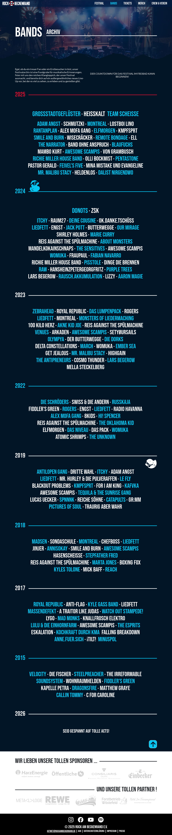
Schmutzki (73, 124)
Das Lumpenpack (105, 311)
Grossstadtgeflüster (56, 114)
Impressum (112, 831)
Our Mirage (128, 227)
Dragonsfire (84, 688)
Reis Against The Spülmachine (68, 241)
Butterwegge (101, 227)
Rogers (131, 311)
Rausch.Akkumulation (80, 276)
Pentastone (126, 158)
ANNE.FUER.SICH (69, 639)
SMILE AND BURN (86, 548)
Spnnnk (67, 500)
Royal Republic (71, 311)
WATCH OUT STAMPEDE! (122, 611)
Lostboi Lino (122, 124)
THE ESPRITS (129, 625)
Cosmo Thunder (89, 360)
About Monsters (116, 241)
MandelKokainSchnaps (50, 248)
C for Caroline (100, 695)
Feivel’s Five (71, 165)
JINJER (38, 548)
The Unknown (102, 437)
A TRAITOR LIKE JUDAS (79, 611)
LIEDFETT (131, 541)
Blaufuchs (122, 145)
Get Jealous (56, 353)
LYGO (50, 618)
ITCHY (102, 472)
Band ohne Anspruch (88, 145)
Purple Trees (119, 269)
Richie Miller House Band (57, 158)
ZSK (95, 211)
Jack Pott (75, 227)
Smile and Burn (49, 138)
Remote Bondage (112, 138)
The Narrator (51, 145)
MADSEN (39, 541)
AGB (79, 831)
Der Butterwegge (84, 339)
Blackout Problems (51, 486)
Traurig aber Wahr (103, 507)
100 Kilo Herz (41, 325)
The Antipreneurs (53, 360)
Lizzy (110, 276)
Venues (42, 332)
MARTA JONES (104, 562)
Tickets (127, 3)
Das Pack (100, 430)
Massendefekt (42, 611)
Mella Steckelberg (85, 367)
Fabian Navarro (106, 255)
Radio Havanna (128, 409)
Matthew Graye (115, 688)
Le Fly (125, 479)
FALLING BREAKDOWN (121, 632)
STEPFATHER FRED (102, 555)
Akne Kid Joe (69, 325)
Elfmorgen (104, 131)
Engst (57, 227)
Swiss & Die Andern (90, 402)
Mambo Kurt (50, 152)
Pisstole (92, 262)
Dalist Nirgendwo (115, 172)
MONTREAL (88, 541)
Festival (99, 3)
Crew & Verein (159, 3)
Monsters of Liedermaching (106, 318)
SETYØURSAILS (123, 332)
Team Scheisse (123, 114)
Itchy (42, 220)
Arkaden (60, 332)
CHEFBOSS (110, 541)
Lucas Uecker (43, 500)
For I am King (108, 486)
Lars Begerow (41, 276)
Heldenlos (85, 172)
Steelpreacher (88, 674)
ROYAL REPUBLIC (48, 604)
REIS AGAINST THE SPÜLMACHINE (60, 562)
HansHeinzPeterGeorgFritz (76, 269)
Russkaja (121, 402)
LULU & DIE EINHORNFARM (54, 625)
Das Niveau (77, 430)
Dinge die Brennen (121, 262)
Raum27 (58, 220)
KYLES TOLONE (67, 569)
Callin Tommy (69, 695)
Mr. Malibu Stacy (54, 172)
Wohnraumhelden (83, 681)
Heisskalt (95, 114)
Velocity (37, 674)
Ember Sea (126, 346)
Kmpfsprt (127, 131)
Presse (122, 831)
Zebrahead (43, 311)
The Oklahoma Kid (116, 423)
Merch (141, 3)
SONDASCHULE (63, 541)
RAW (43, 269)
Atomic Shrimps (70, 437)
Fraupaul (78, 255)
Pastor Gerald (42, 165)
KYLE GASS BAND (103, 604)
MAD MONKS (69, 618)
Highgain (117, 353)
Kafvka (132, 486)
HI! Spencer (109, 416)
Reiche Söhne (90, 500)
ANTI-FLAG (75, 604)
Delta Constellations (56, 346)
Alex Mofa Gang (75, 131)
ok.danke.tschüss (116, 220)
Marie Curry (102, 234)
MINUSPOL (107, 639)
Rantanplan (45, 131)
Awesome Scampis (82, 152)
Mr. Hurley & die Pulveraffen (88, 479)
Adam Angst (48, 124)
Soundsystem (49, 681)
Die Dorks (113, 339)
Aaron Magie (130, 276)
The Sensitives (90, 248)
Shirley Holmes (72, 234)
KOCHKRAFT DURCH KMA (78, 632)
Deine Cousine (82, 220)
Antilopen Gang (52, 472)
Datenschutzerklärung (94, 831)
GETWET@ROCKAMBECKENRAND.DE (61, 831)
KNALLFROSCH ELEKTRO (104, 618)
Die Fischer (60, 674)
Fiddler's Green (44, 409)
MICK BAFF (92, 569)
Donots (80, 211)
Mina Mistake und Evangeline (114, 165)
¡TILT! (92, 639)
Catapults (116, 500)
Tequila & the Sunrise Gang (104, 493)
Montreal (97, 124)
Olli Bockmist (98, 158)
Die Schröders (55, 402)
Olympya (56, 339)
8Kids (89, 416)
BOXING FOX (130, 562)
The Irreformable (124, 674)
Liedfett (40, 227)
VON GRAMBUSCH (118, 152)
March (86, 346)
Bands (113, 3)
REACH (111, 569)
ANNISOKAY (57, 548)
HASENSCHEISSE (68, 555)
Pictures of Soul (65, 507)
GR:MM (135, 500)
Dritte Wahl (82, 472)
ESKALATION (42, 632)
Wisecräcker (79, 138)
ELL (134, 138)
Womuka (58, 255)
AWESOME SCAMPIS (121, 548)
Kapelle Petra (55, 688)
